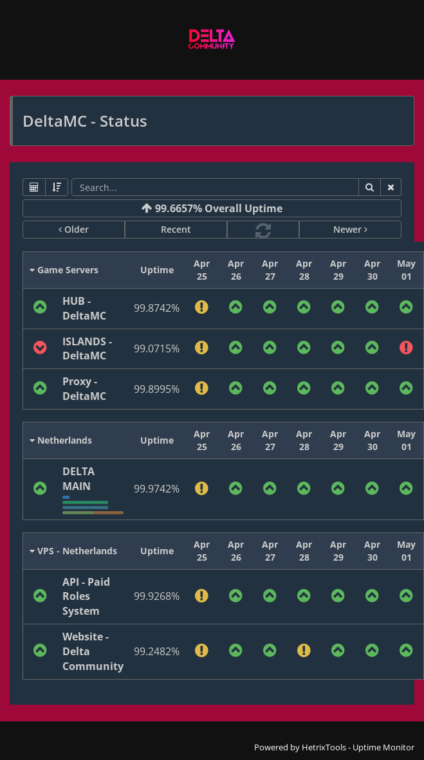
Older (74, 229)
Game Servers (64, 270)
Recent (176, 229)
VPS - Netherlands (73, 551)
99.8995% (157, 389)
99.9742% (157, 489)
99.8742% (157, 308)
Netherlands (61, 440)
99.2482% (157, 651)
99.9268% (157, 596)
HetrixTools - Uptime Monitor (358, 747)
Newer (350, 229)
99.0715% (157, 348)
